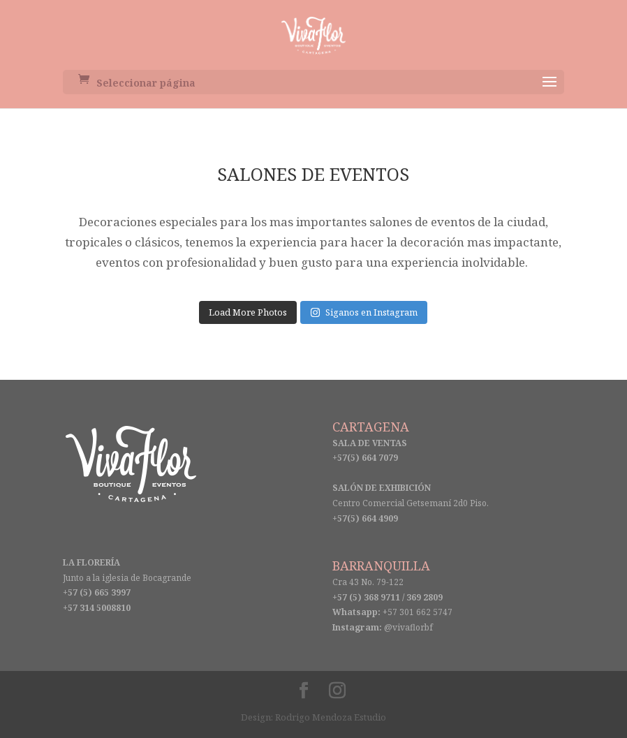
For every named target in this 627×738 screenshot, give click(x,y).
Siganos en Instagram (364, 312)
